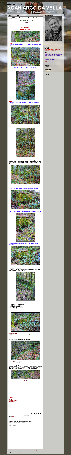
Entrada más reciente (13, 450)
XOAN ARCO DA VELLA (17, 4)
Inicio (27, 450)
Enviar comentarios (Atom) (17, 452)
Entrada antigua (39, 450)
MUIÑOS (13, 416)
